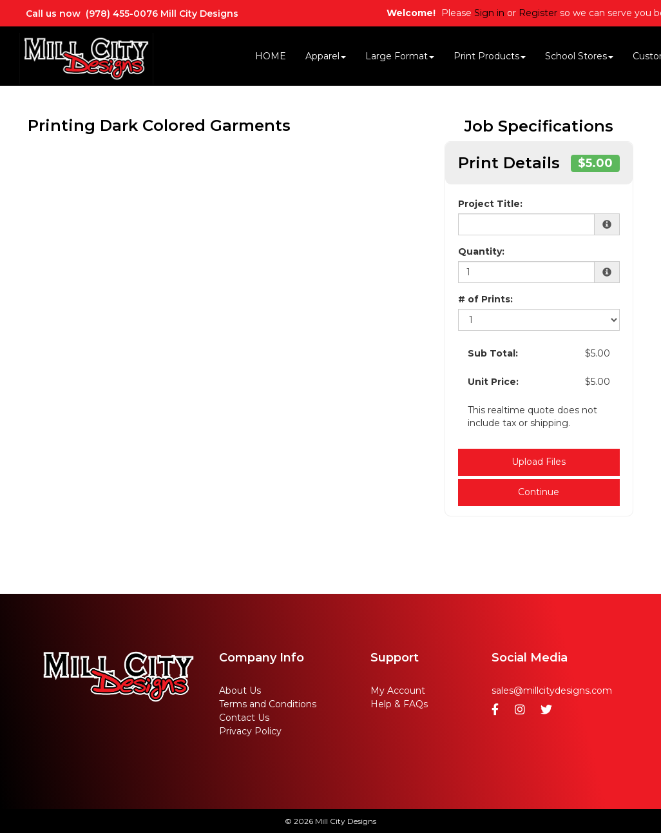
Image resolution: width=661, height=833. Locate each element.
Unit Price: (493, 381)
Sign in (489, 13)
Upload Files (539, 461)
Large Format (399, 56)
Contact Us (244, 717)
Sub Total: (493, 353)
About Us (240, 690)
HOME (270, 56)
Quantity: (481, 251)
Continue (538, 492)
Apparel (325, 56)
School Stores (579, 56)
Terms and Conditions (267, 704)
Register (538, 13)
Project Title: (490, 204)
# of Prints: (485, 299)
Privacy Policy (250, 731)
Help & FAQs (399, 704)
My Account (397, 690)
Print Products (490, 56)
